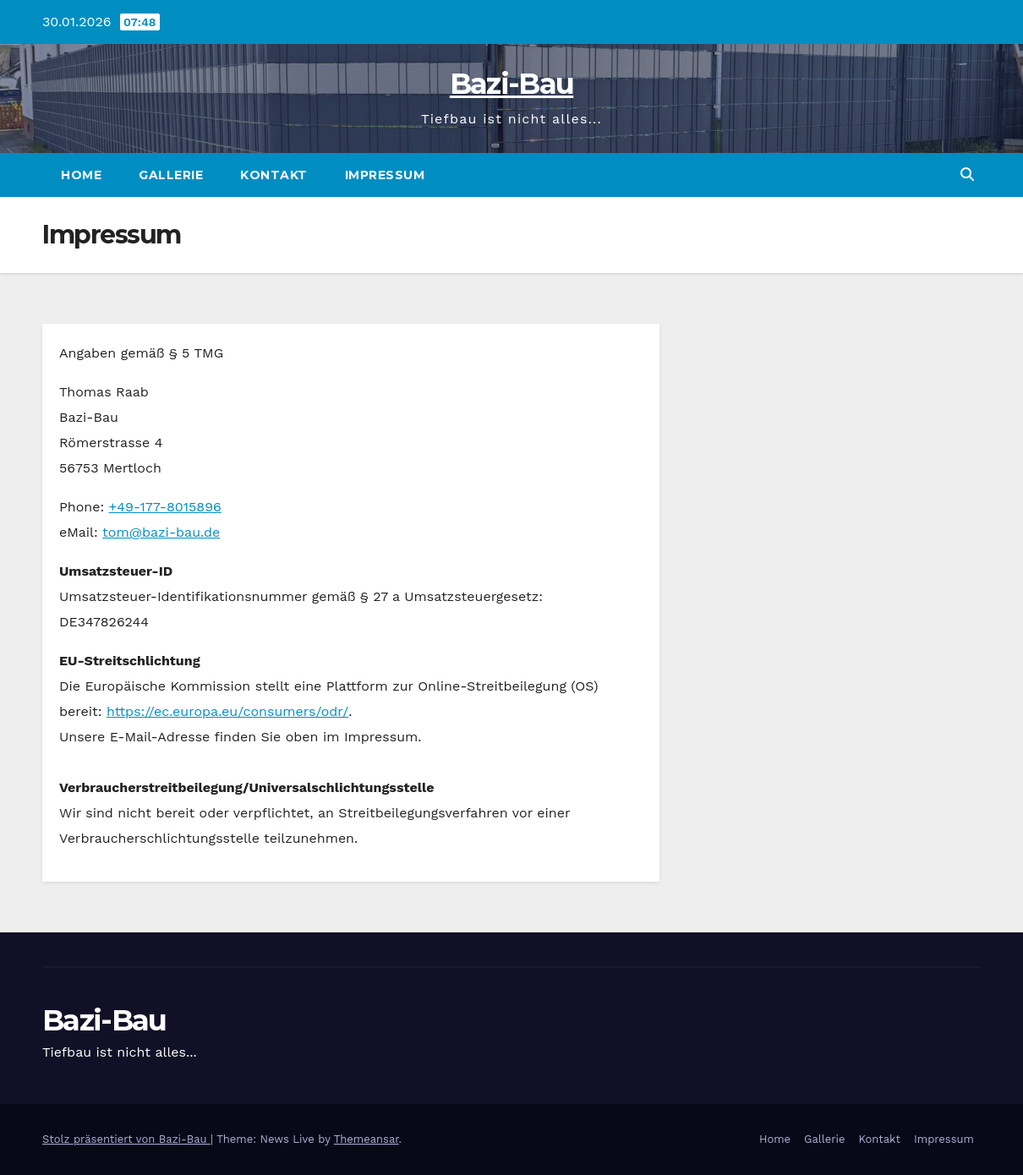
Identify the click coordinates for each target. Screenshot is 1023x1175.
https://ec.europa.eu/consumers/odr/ (227, 711)
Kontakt (274, 175)
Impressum (385, 175)
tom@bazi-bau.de (161, 532)
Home (81, 175)
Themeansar (366, 1139)
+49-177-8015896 (165, 507)
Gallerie (171, 175)
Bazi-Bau (511, 83)
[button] (967, 175)
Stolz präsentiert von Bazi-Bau (126, 1139)
